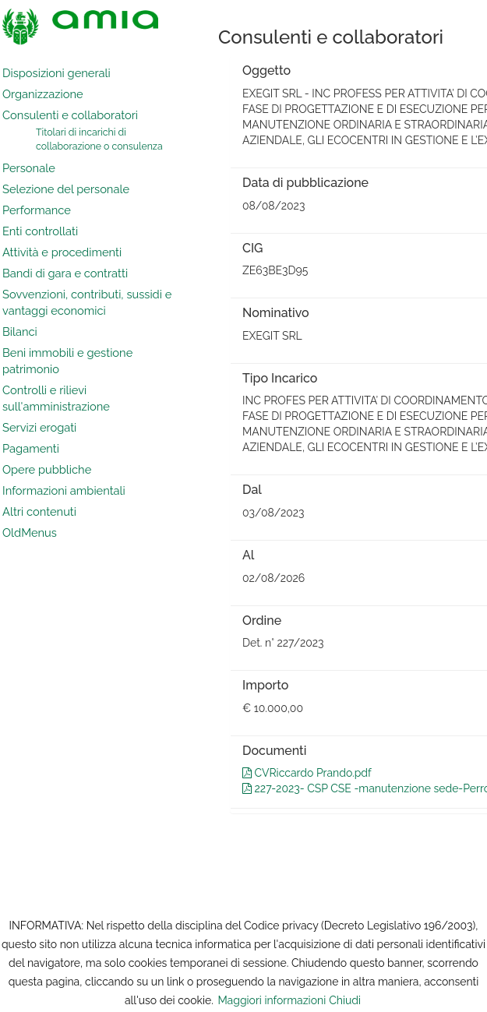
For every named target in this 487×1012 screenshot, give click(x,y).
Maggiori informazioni (271, 1000)
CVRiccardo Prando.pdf (307, 773)
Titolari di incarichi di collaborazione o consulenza (99, 139)
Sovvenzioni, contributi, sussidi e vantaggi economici (86, 302)
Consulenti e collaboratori (70, 115)
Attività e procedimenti (62, 252)
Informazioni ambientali (63, 490)
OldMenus (29, 532)
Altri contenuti (39, 511)
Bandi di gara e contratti (65, 273)
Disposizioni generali (56, 72)
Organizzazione (42, 93)
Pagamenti (30, 448)
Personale (28, 168)
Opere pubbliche (46, 469)
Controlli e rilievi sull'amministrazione (56, 398)
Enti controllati (40, 231)
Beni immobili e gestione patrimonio (67, 361)
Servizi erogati (39, 427)
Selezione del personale (65, 189)
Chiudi (345, 1000)
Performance (36, 210)
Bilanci (19, 331)
